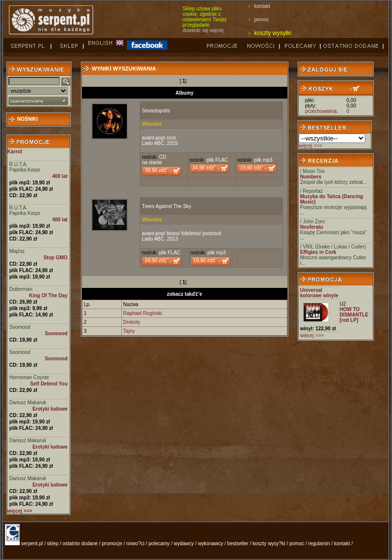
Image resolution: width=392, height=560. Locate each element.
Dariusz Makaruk (27, 402)
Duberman (21, 289)
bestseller (237, 543)
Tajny (129, 331)
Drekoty (131, 322)
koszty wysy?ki (269, 543)
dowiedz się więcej (203, 30)
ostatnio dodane (80, 543)
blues (173, 233)
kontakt (262, 6)
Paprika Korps (24, 170)
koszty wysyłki (272, 33)
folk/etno (190, 233)
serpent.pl (32, 543)
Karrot (14, 151)
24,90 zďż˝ (204, 168)
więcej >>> (310, 145)
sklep (52, 543)
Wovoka (151, 124)
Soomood (20, 327)
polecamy (159, 543)
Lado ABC (153, 143)
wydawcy (184, 543)
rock (171, 137)
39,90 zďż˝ (156, 170)
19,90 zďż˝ (251, 168)
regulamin (319, 543)
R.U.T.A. (18, 164)
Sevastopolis (156, 110)
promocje (112, 543)
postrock (211, 233)
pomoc (261, 19)
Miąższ (17, 251)
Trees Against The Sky (166, 206)
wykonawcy (210, 543)
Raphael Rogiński (142, 313)
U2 (343, 304)
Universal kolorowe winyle (319, 292)
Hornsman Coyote (29, 377)
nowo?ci (135, 543)
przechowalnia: (321, 111)
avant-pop (152, 137)
